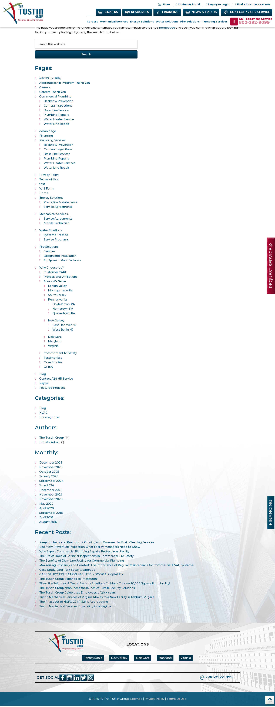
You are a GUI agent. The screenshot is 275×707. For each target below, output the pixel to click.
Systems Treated (56, 235)
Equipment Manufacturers (62, 261)
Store (164, 4)
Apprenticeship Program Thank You (64, 83)
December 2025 (50, 463)
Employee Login (218, 4)
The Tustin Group (51, 438)
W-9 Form (46, 189)
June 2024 (46, 486)
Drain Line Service (56, 111)
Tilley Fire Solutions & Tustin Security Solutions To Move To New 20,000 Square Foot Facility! (104, 584)
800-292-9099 (254, 23)
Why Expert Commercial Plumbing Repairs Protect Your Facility (84, 552)
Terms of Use (48, 180)
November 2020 (51, 500)
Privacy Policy (49, 175)
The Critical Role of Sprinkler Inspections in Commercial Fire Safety (86, 557)
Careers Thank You (52, 93)
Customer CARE (55, 273)
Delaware (55, 337)
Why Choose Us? (51, 268)
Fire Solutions (49, 247)
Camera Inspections (58, 106)
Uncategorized (50, 418)
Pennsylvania (57, 300)
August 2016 (48, 522)
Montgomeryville (60, 291)
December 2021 (50, 491)
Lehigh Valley (57, 286)
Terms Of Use (176, 699)
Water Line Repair (56, 124)
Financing (170, 12)
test (42, 185)
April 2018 (46, 518)
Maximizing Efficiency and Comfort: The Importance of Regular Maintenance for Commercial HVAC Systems (116, 566)
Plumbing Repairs (56, 115)
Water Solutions (50, 231)
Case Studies (53, 363)
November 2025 (50, 468)
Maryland (54, 342)
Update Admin (49, 443)
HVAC (43, 413)
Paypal (44, 384)
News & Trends (204, 12)
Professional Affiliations (61, 277)
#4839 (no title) (50, 79)
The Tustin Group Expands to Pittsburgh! (68, 579)
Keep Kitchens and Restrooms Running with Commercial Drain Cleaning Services (96, 543)
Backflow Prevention (58, 102)
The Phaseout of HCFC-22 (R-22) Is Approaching (73, 602)
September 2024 (51, 481)
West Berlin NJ (62, 330)
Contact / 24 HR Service (250, 12)
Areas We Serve (55, 282)
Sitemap (136, 699)
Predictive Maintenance (60, 203)
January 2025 (48, 477)
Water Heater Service (59, 120)
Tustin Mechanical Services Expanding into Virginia (75, 607)
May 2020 (46, 504)
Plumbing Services (52, 141)
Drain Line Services (57, 155)
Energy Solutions (51, 198)
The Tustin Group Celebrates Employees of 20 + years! (77, 593)
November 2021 (50, 495)
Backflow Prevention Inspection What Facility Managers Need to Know (89, 547)
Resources (140, 12)
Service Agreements (58, 207)
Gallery (48, 367)
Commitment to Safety (60, 354)
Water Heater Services (59, 164)
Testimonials (53, 358)
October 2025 (49, 472)
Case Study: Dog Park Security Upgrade (67, 570)
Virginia (53, 346)
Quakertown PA (63, 314)
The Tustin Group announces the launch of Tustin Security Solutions (87, 589)
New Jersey (56, 321)
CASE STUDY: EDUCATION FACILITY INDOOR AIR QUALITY (81, 575)
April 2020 (46, 509)
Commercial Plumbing (55, 97)
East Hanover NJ (64, 326)
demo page (47, 132)
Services (49, 252)
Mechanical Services (53, 215)
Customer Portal (189, 4)
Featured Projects (52, 388)
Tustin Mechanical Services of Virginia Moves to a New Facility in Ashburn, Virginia (96, 598)
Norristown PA (62, 309)
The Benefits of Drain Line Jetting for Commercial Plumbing (81, 561)
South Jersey (57, 296)
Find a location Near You (253, 4)
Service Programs (56, 240)
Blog (42, 375)
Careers (111, 12)
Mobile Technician (56, 224)
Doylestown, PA (63, 305)
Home (43, 194)
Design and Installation (60, 256)
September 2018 (51, 513)
